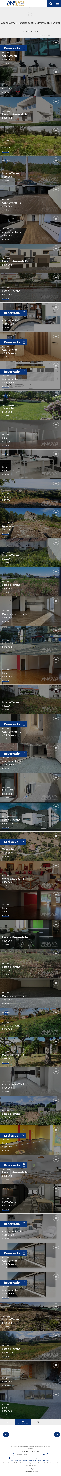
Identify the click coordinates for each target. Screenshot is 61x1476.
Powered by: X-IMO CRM (30, 1471)
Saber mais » (49, 1458)
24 (7, 1422)
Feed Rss (45, 1460)
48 (23, 1422)
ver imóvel (5, 63)
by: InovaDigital (30, 1469)
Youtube (38, 1460)
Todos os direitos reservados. (9, 1463)
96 (53, 1422)
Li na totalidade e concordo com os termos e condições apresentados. (28, 1458)
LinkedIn (31, 1460)
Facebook (14, 1460)
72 (38, 1422)
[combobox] (50, 35)
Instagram (23, 1460)
